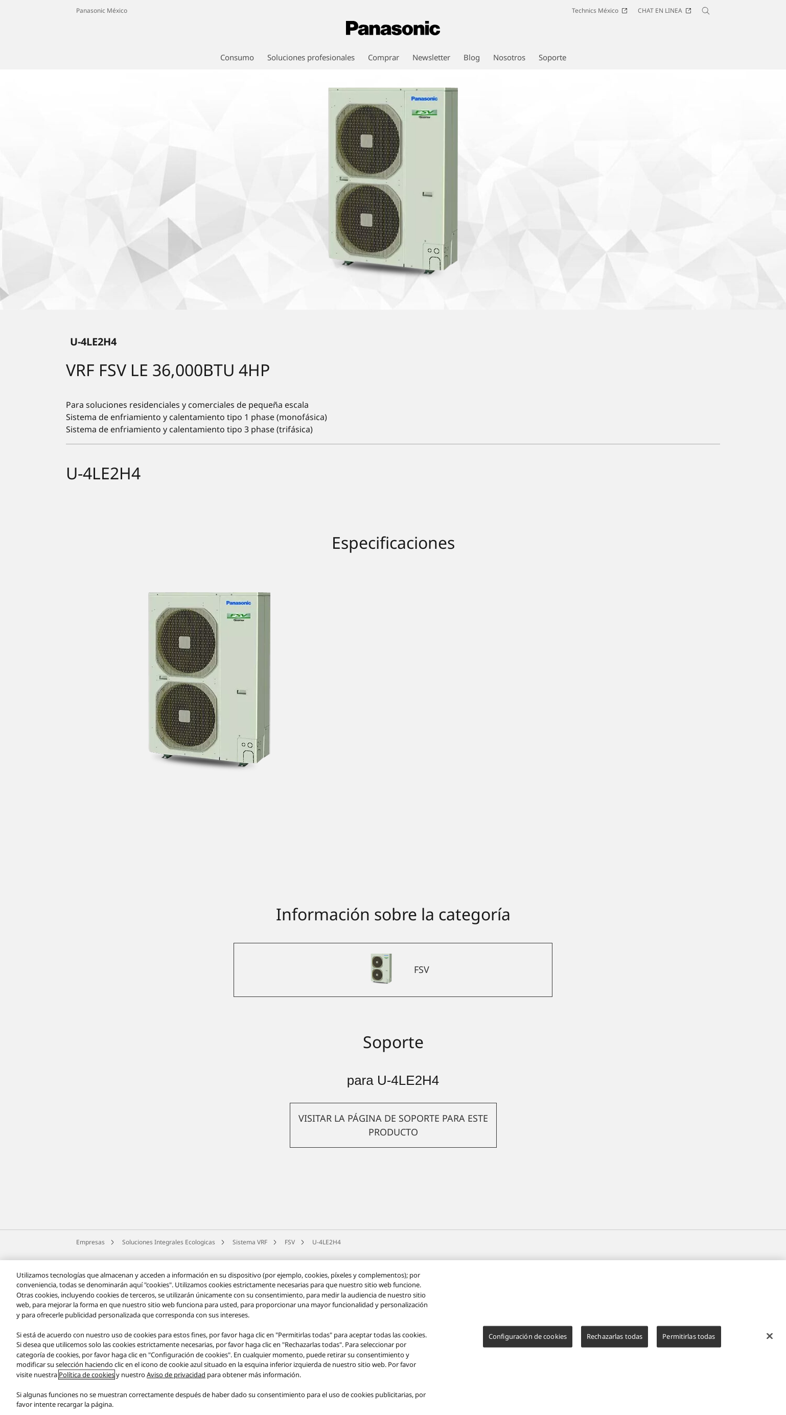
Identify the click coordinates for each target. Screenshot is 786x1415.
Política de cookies (86, 1374)
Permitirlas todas (688, 1336)
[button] (393, 1228)
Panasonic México (101, 10)
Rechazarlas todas (614, 1336)
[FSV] (393, 1073)
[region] (393, 1337)
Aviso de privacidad (176, 1374)
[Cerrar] (769, 1336)
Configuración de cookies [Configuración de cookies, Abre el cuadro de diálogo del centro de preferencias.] (528, 1336)
